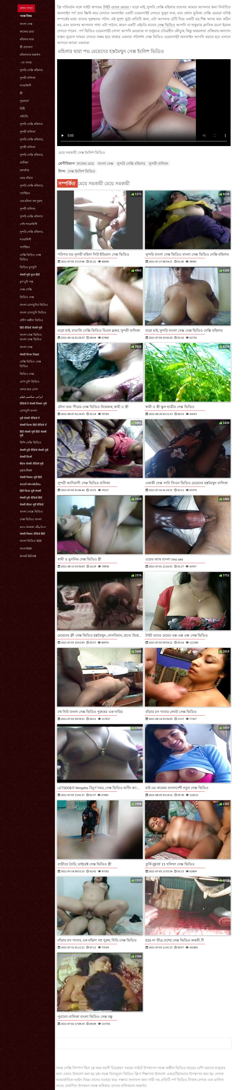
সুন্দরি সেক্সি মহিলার (31, 70)
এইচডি (24, 116)
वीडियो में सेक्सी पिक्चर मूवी (33, 403)
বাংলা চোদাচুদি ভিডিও (33, 312)
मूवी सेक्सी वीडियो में (30, 418)
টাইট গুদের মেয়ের (116, 7)
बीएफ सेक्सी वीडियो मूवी (31, 463)
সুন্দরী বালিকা (27, 78)
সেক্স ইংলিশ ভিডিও (81, 171)
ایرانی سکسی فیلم (31, 397)
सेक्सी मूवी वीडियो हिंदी (31, 498)
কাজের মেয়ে (27, 31)
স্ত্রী (21, 93)
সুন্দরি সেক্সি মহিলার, (31, 139)
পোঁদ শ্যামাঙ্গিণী (28, 224)
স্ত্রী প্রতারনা (26, 47)
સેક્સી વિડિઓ (28, 556)
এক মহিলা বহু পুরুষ (31, 201)
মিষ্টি (22, 108)
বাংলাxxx (26, 548)
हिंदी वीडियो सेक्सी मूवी (31, 328)
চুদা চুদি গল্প (26, 282)
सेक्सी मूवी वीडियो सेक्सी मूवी (34, 450)
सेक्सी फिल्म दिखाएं (29, 354)
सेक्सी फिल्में (26, 457)
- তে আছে (26, 62)
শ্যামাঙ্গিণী (25, 85)
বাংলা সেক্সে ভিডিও (31, 511)
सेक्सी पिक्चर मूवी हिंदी (31, 477)
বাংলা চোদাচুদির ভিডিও (34, 305)
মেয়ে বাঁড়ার (26, 178)
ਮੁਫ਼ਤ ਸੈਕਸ (26, 470)
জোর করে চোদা (29, 389)
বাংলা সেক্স (26, 24)
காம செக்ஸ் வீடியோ (33, 527)
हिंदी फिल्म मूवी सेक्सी (30, 491)
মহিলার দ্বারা (27, 39)
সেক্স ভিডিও (166, 25)
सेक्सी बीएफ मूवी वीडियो (31, 504)
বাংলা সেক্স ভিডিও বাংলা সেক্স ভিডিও (31, 337)
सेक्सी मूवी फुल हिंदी (30, 275)
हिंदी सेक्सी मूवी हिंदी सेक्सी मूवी (33, 433)
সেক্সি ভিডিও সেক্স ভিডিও (30, 257)
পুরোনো (24, 101)
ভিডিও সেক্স (27, 297)
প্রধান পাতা (26, 8)
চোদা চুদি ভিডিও (30, 381)
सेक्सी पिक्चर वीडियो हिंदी (32, 534)
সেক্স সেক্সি (26, 289)
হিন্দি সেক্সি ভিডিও (30, 442)
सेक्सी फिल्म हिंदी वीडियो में (33, 425)
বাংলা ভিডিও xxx (31, 541)
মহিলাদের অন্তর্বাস (30, 55)
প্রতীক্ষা (24, 162)
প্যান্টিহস (25, 193)
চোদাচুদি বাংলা (28, 410)
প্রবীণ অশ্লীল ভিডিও (31, 320)
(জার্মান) (24, 170)
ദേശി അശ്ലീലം (30, 484)
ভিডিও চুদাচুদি (28, 267)
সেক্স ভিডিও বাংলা (31, 519)
